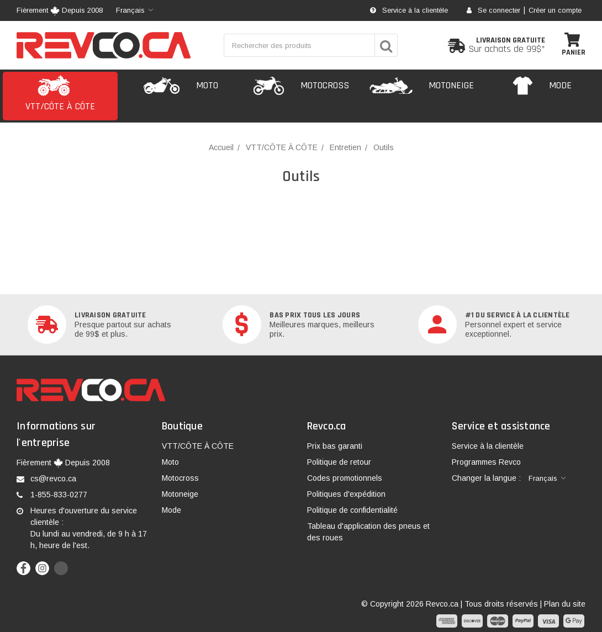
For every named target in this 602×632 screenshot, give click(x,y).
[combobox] (134, 10)
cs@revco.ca (53, 478)
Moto (170, 462)
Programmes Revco (486, 462)
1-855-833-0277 (58, 494)
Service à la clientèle (409, 10)
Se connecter (493, 10)
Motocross (180, 478)
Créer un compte (555, 10)
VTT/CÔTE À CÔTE (198, 446)
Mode (171, 510)
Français (130, 10)
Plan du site (564, 603)
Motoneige (180, 494)
